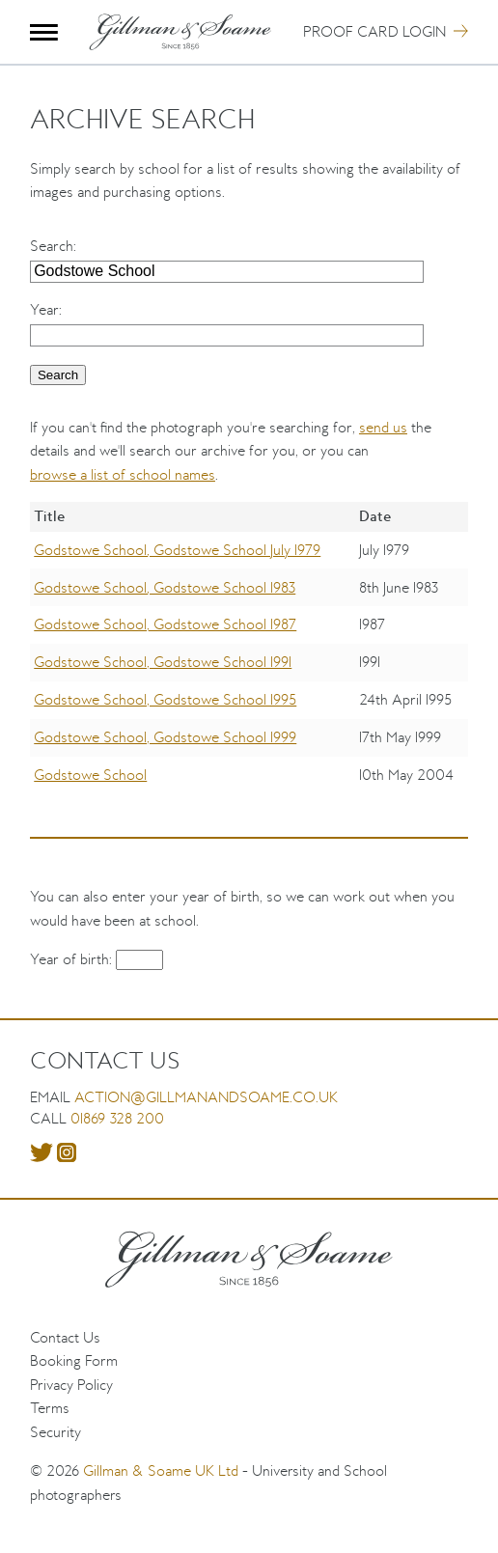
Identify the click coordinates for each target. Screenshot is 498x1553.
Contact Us (65, 1337)
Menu (44, 32)
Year (44, 309)
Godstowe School (90, 774)
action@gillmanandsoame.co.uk (206, 1097)
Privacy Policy (71, 1384)
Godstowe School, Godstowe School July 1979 (177, 550)
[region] (249, 661)
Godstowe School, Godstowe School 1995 (165, 699)
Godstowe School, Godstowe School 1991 (162, 661)
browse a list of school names (122, 474)
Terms (49, 1408)
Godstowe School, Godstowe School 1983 (164, 587)
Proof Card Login (374, 31)
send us (383, 427)
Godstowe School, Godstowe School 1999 (165, 737)
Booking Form (74, 1360)
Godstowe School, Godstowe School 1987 (165, 624)
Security (55, 1432)
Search (51, 245)
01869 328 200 (117, 1118)
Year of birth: (73, 959)
